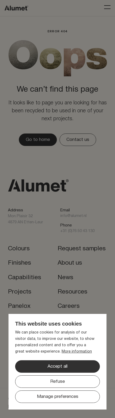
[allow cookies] (57, 366)
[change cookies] (57, 396)
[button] (57, 381)
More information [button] (77, 351)
